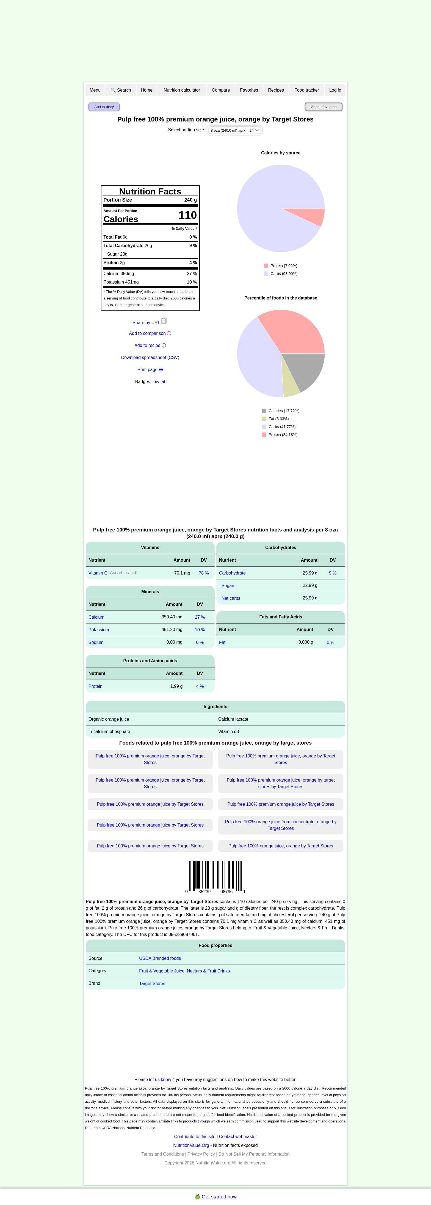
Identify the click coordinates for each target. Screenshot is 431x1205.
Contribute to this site (194, 1136)
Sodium (96, 642)
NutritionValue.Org (191, 1145)
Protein (96, 686)
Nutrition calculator (182, 90)
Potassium (99, 629)
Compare (221, 90)
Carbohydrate (232, 573)
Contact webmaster (238, 1136)
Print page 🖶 (150, 369)
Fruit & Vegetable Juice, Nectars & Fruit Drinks (184, 971)
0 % (200, 642)
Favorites (249, 90)
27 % (200, 617)
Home (147, 90)
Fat (222, 642)
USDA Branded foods (160, 958)
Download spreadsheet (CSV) (150, 357)
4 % (200, 686)
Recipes (276, 90)
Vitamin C (98, 573)
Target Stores (152, 983)
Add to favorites (323, 107)
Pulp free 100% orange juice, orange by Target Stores (280, 846)
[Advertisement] (215, 41)
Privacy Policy (201, 1154)
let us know (160, 1079)
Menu (95, 90)
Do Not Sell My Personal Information (254, 1154)
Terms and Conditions (162, 1154)
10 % (200, 629)
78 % (204, 573)
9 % (333, 573)
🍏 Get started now (215, 1197)
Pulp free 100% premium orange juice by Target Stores (150, 804)
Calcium (96, 617)
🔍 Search (120, 90)
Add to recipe (147, 345)
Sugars (229, 585)
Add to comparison (147, 333)
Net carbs (231, 598)
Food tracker (306, 90)
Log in (335, 90)
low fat (159, 381)
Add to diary (104, 107)
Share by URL (150, 322)
